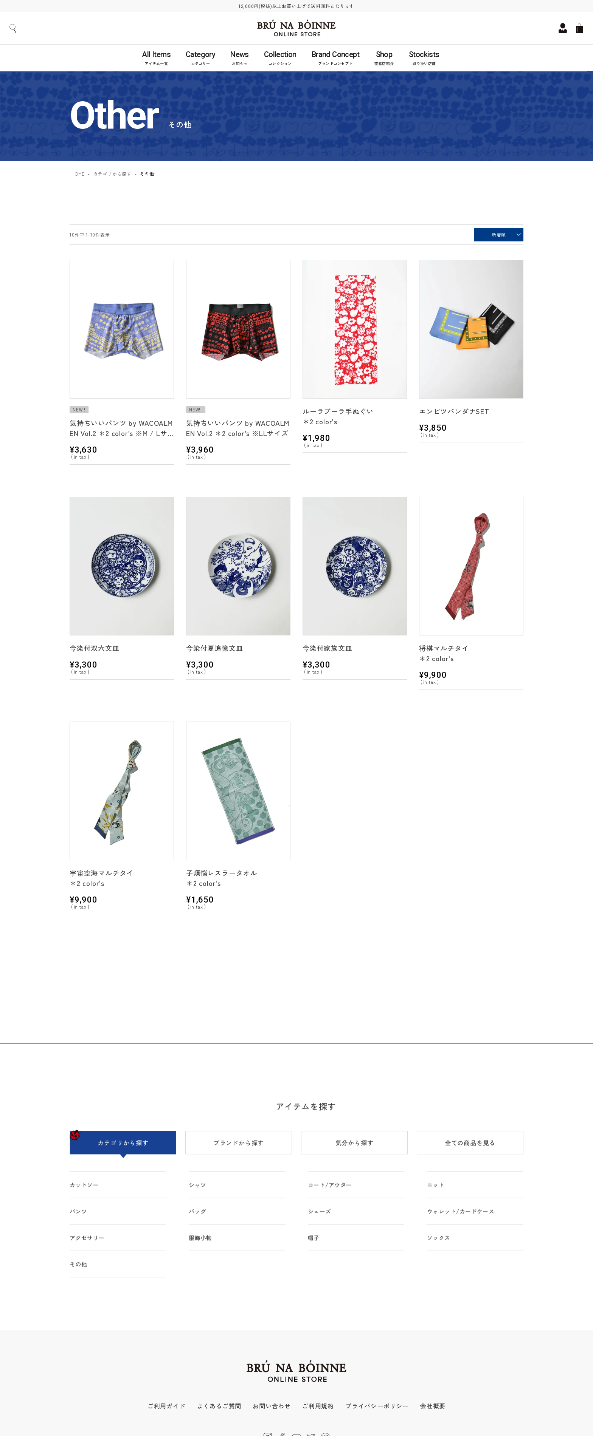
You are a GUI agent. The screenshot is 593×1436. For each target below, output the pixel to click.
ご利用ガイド (166, 1405)
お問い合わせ (272, 1405)
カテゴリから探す (112, 173)
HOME (78, 173)
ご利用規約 (318, 1405)
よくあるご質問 (219, 1405)
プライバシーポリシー (377, 1405)
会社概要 (433, 1405)
